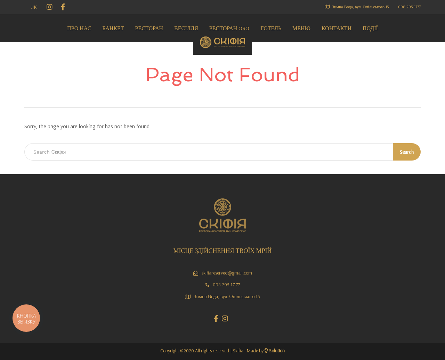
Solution (277, 350)
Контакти (336, 28)
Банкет (113, 28)
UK (34, 7)
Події (370, 28)
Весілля (186, 28)
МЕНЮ (301, 28)
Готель (270, 28)
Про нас (79, 28)
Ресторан (149, 28)
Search (407, 152)
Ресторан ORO (229, 28)
